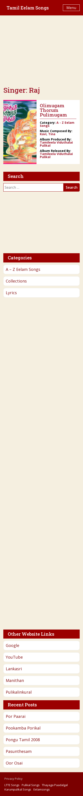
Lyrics (11, 292)
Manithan (15, 680)
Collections (16, 281)
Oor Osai (14, 763)
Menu (71, 7)
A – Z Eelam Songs (23, 269)
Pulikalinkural (19, 692)
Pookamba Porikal (23, 728)
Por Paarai (15, 716)
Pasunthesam (19, 751)
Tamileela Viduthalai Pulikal (56, 144)
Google (12, 645)
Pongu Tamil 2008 (23, 739)
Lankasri (14, 668)
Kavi (43, 134)
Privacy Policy (13, 779)
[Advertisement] (41, 50)
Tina (51, 134)
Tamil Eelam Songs (28, 8)
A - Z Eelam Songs (57, 124)
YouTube (14, 657)
